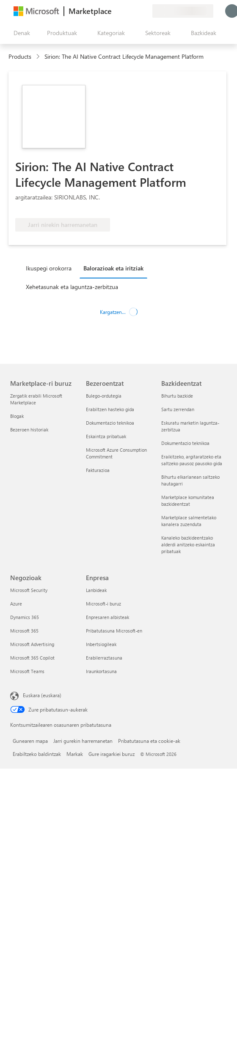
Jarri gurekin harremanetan (83, 740)
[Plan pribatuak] (145, 11)
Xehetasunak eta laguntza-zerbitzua (72, 287)
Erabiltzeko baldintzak (37, 753)
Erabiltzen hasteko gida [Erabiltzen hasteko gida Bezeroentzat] (110, 409)
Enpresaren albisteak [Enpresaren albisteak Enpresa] (107, 617)
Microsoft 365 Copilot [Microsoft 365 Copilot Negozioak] (32, 658)
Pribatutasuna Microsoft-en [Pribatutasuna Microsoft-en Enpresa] (114, 630)
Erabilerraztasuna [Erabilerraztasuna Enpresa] (104, 658)
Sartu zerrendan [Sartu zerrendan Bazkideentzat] (177, 409)
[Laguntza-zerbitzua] (125, 11)
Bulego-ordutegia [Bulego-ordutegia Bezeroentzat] (103, 396)
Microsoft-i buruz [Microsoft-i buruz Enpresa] (103, 603)
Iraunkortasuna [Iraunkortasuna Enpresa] (101, 671)
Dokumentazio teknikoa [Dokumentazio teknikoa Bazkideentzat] (185, 443)
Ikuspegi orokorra (49, 268)
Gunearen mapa (30, 740)
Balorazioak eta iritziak (113, 268)
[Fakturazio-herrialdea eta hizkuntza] (182, 11)
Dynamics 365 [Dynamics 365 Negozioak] (24, 617)
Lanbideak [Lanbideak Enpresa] (96, 590)
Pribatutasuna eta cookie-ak (149, 740)
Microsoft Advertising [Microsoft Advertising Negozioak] (32, 644)
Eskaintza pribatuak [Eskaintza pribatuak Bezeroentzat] (106, 436)
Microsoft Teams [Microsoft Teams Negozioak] (27, 671)
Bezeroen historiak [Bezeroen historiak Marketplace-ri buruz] (29, 429)
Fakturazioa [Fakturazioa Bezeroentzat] (98, 470)
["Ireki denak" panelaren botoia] (20, 33)
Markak (74, 753)
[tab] (51, 268)
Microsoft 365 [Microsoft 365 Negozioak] (24, 630)
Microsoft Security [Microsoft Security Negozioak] (28, 590)
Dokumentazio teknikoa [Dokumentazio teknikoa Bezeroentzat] (110, 423)
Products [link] (19, 56)
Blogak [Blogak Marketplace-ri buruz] (17, 416)
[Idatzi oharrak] (115, 11)
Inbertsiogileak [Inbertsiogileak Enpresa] (101, 644)
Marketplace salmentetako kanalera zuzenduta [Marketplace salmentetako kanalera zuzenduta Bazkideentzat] (188, 520)
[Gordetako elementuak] (135, 11)
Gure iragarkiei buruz (111, 753)
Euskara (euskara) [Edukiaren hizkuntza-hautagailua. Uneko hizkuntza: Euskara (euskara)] (42, 695)
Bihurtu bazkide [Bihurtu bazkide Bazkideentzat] (177, 396)
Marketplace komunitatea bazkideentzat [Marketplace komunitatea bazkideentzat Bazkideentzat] (187, 500)
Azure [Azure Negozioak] (16, 603)
